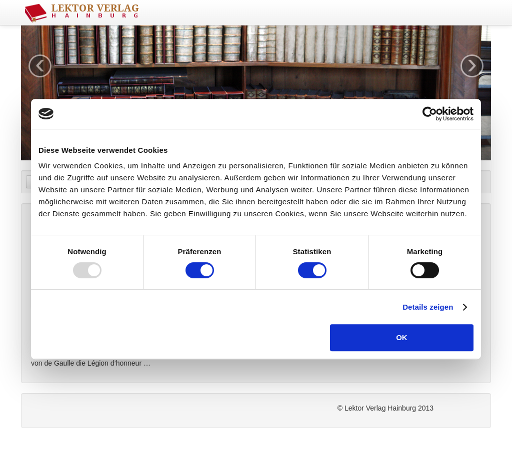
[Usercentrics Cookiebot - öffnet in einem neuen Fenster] (430, 113)
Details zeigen (427, 307)
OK (402, 337)
